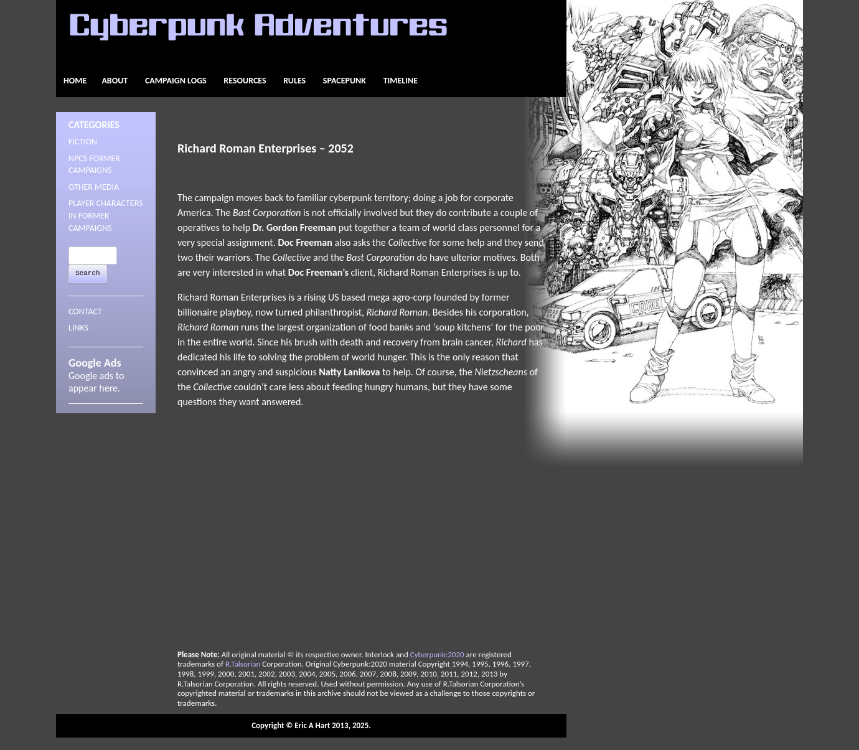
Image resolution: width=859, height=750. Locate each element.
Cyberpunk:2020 (437, 654)
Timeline (400, 80)
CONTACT (85, 311)
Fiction (82, 141)
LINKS (78, 327)
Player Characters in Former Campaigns (105, 215)
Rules (294, 80)
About (114, 80)
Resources (244, 80)
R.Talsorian (242, 663)
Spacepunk (344, 80)
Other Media (93, 187)
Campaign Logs (176, 80)
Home (75, 80)
